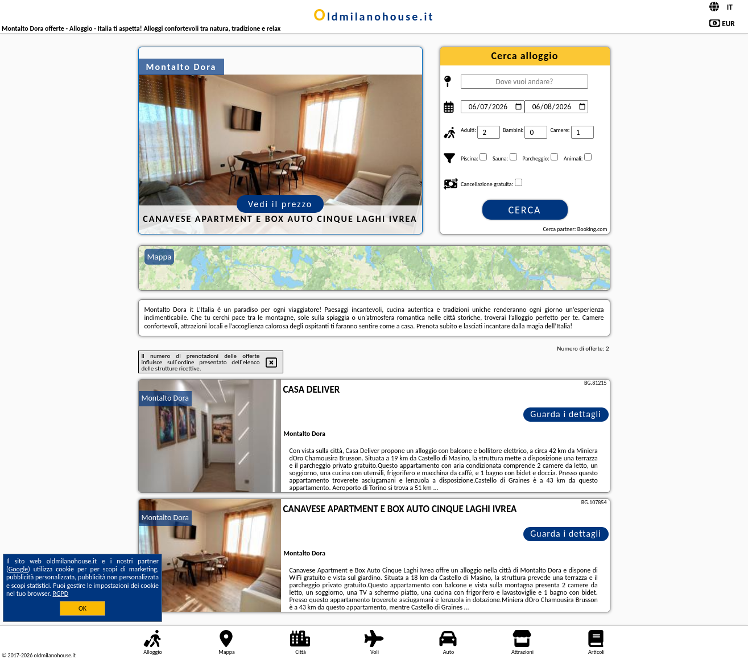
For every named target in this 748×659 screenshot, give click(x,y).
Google (18, 569)
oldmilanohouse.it (374, 16)
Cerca (524, 210)
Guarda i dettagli (565, 414)
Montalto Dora (165, 398)
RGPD (61, 594)
